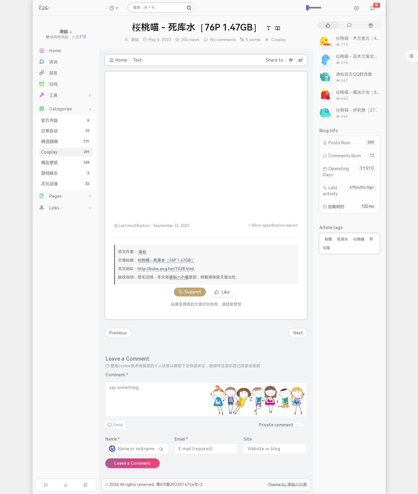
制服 (328, 239)
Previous (118, 332)
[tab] (328, 25)
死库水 (342, 239)
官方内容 (66, 120)
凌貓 (135, 39)
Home (118, 60)
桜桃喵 (358, 239)
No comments (222, 39)
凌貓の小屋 (179, 277)
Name (112, 439)
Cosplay (66, 152)
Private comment (276, 424)
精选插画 (66, 141)
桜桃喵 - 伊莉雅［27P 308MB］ (366, 110)
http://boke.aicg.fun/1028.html (166, 268)
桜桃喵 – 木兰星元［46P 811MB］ (368, 38)
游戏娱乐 (66, 173)
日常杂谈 (66, 131)
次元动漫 (66, 183)
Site (248, 439)
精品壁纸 (66, 162)
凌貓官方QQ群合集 (354, 74)
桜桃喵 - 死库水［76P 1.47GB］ (166, 260)
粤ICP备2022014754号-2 (179, 484)
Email (181, 439)
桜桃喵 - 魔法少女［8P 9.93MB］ (367, 92)
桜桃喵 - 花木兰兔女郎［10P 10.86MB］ (374, 56)
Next (298, 332)
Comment (116, 374)
